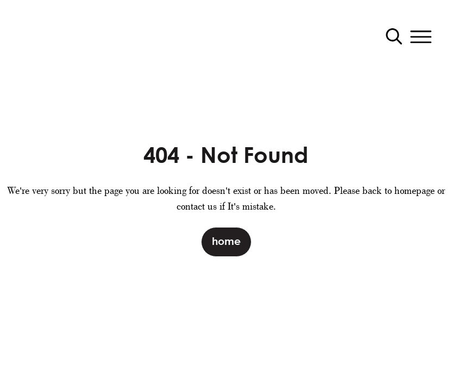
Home (226, 241)
